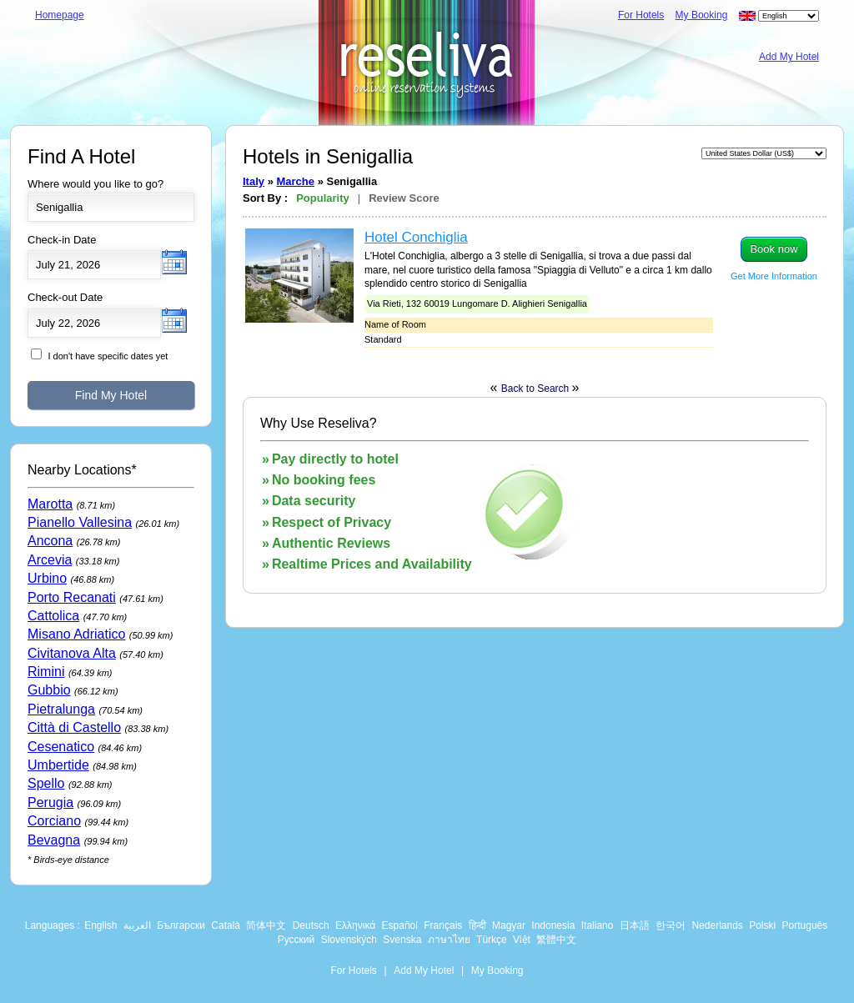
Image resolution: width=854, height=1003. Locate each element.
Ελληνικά (355, 925)
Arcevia (50, 560)
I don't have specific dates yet (108, 356)
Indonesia (553, 925)
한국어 (671, 925)
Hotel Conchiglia (416, 237)
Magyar (508, 925)
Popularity (322, 198)
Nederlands (716, 925)
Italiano (597, 925)
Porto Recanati (72, 597)
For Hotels (641, 15)
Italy (253, 181)
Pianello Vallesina (80, 522)
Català (225, 925)
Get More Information (774, 276)
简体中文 (266, 925)
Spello (46, 783)
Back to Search (536, 388)
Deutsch (311, 925)
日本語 (635, 925)
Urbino (47, 578)
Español (400, 925)
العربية (137, 925)
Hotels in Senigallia (328, 156)
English (100, 925)
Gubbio (49, 690)
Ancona (50, 541)
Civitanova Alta (72, 653)
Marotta (50, 504)
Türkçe (491, 939)
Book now (773, 249)
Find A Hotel (81, 156)
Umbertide (58, 765)
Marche (295, 181)
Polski (762, 925)
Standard (383, 339)
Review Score (404, 198)
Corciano (54, 821)
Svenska (402, 939)
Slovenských (349, 939)
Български (181, 925)
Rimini (46, 671)
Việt (521, 939)
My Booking (702, 15)
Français (443, 925)
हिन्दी (477, 925)
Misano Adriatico (76, 634)
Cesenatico (61, 747)
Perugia (50, 802)
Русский (296, 939)
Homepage (59, 15)
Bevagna (54, 840)
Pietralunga (61, 709)
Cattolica (53, 616)
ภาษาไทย (449, 939)
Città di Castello (74, 727)
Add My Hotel (789, 57)
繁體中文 (556, 939)
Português (805, 925)
